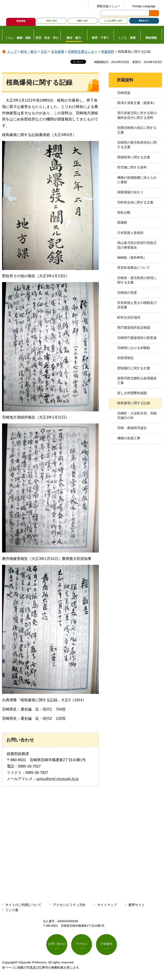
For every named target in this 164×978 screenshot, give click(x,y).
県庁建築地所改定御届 (133, 327)
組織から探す (82, 21)
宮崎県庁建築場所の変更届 (137, 338)
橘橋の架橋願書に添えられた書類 (137, 180)
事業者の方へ (144, 21)
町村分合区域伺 (128, 317)
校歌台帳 (123, 212)
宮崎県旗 (123, 93)
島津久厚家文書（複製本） (137, 103)
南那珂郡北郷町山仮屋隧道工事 (137, 380)
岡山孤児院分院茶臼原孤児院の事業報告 (137, 245)
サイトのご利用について (23, 905)
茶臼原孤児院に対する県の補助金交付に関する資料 (137, 115)
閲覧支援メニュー (108, 6)
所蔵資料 (107, 51)
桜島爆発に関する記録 (133, 403)
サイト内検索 (104, 13)
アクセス (81, 943)
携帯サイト (136, 905)
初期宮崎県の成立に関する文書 (137, 130)
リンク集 (11, 910)
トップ (12, 51)
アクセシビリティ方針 (69, 905)
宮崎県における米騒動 (133, 348)
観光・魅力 (28, 51)
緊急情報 (20, 21)
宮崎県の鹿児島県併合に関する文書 (137, 145)
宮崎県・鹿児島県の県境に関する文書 (137, 280)
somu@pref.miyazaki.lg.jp (57, 779)
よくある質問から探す (113, 21)
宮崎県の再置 (127, 292)
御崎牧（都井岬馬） (132, 257)
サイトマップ (107, 905)
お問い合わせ (56, 943)
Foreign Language (144, 6)
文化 (44, 51)
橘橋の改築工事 (128, 438)
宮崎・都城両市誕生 (132, 428)
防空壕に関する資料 (132, 167)
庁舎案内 (106, 943)
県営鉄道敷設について (133, 267)
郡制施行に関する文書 (133, 368)
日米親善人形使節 (130, 232)
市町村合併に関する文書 (135, 202)
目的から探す (51, 21)
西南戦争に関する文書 (133, 157)
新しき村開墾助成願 (132, 393)
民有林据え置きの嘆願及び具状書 (137, 305)
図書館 (122, 222)
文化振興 (57, 51)
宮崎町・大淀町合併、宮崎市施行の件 (137, 416)
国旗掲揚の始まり (130, 192)
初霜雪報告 (125, 358)
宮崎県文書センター (82, 51)
